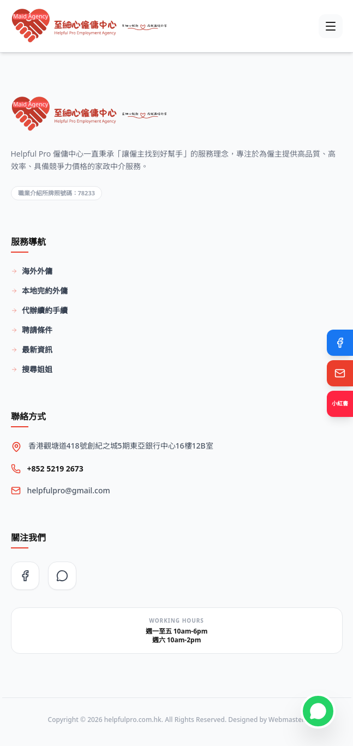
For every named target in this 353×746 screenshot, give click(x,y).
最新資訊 (31, 349)
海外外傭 (31, 271)
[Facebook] (340, 343)
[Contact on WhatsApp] (318, 711)
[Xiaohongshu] (340, 404)
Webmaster (285, 719)
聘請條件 (31, 330)
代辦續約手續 (39, 310)
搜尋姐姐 (31, 369)
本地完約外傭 (39, 290)
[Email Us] (340, 373)
